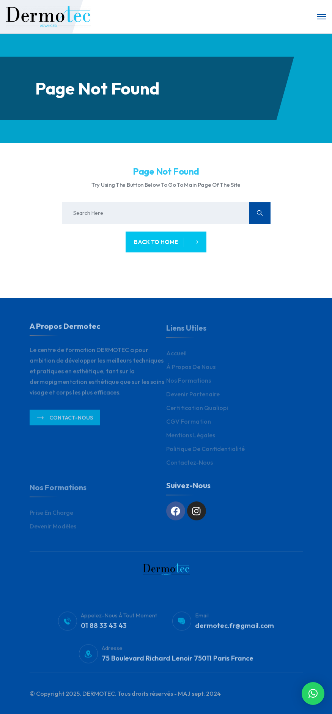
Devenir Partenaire (193, 397)
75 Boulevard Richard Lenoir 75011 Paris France (177, 661)
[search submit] (260, 213)
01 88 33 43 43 (104, 628)
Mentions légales (190, 438)
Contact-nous (65, 420)
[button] (313, 693)
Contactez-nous (189, 465)
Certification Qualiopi (197, 411)
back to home (166, 242)
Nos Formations (188, 383)
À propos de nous (191, 370)
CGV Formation (188, 424)
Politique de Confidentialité (205, 452)
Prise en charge (51, 515)
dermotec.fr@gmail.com (234, 628)
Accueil (176, 356)
